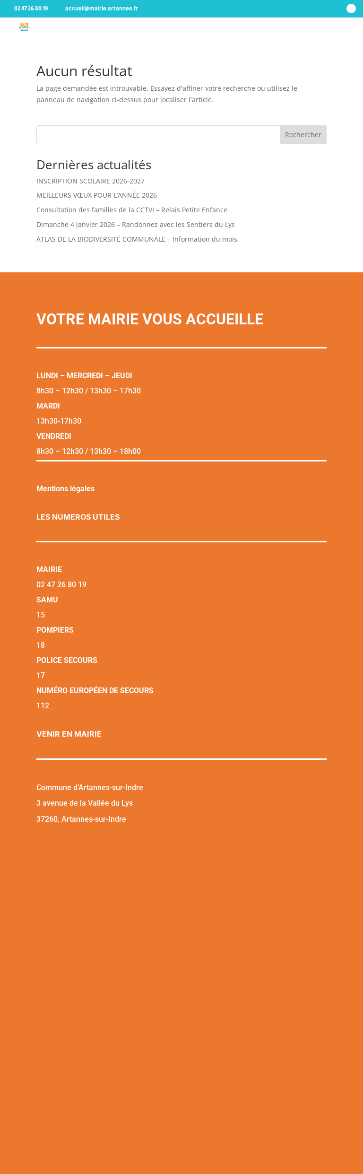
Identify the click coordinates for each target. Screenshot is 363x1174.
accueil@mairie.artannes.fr (101, 8)
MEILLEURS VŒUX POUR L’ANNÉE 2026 (96, 195)
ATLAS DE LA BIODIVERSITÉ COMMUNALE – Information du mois (136, 239)
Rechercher (303, 134)
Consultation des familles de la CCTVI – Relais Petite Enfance (131, 209)
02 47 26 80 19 (31, 8)
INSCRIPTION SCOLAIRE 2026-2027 (90, 180)
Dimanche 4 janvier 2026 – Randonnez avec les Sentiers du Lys (135, 224)
